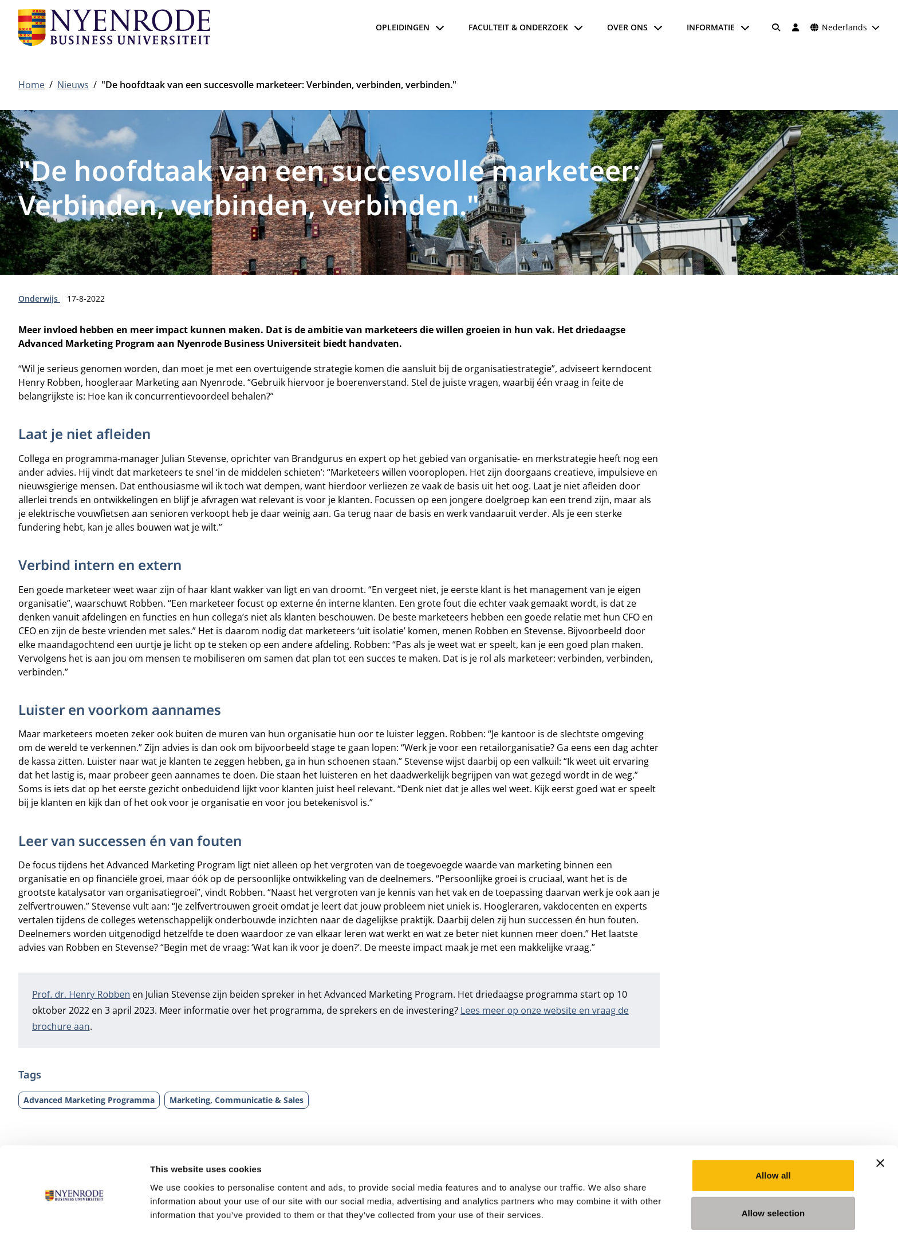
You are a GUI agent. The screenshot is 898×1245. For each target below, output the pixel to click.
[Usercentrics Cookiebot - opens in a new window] (74, 1222)
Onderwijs (39, 298)
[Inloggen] (795, 27)
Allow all (773, 1141)
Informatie (711, 27)
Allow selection (773, 1179)
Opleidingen (403, 27)
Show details (601, 1222)
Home (31, 84)
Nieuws (73, 84)
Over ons (627, 27)
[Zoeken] (776, 27)
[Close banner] (880, 1129)
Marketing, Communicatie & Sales (237, 1099)
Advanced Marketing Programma (89, 1099)
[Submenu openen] (440, 27)
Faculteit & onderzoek (518, 27)
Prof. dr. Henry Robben (81, 994)
